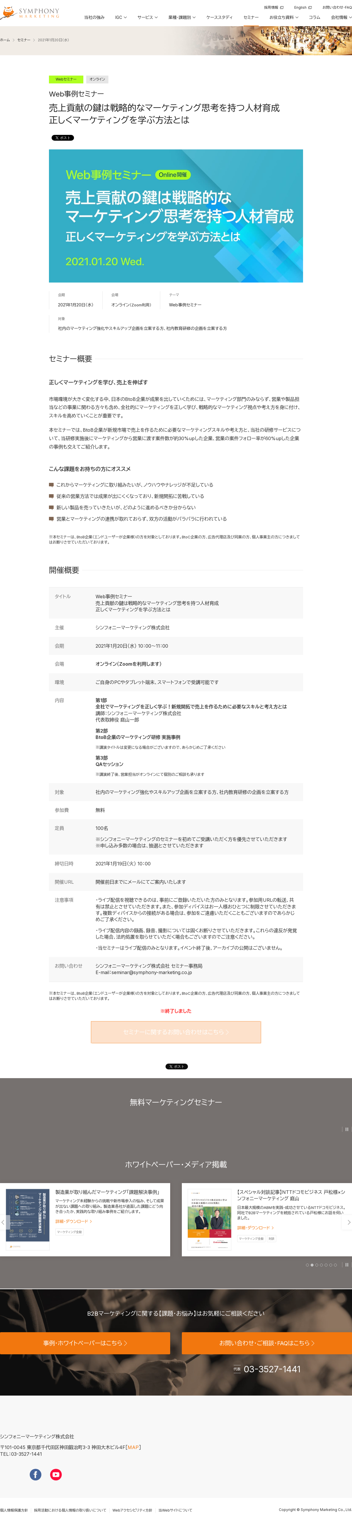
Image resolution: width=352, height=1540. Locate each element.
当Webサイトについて (175, 1520)
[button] (121, 19)
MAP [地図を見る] (133, 1457)
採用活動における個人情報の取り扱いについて (70, 1520)
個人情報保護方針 (14, 1520)
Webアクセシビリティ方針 (132, 1520)
